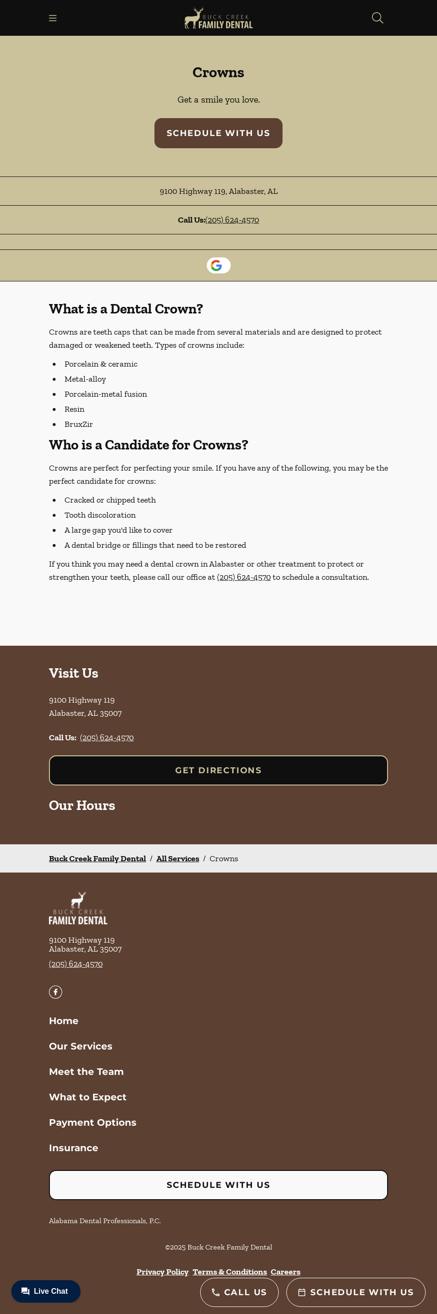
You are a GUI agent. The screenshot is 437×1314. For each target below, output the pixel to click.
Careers (285, 1271)
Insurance (73, 1148)
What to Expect (88, 1097)
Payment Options (93, 1122)
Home (64, 1020)
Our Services (81, 1046)
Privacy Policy (163, 1271)
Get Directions (218, 770)
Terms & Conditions (230, 1271)
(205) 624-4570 (232, 220)
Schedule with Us (218, 133)
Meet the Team (86, 1071)
